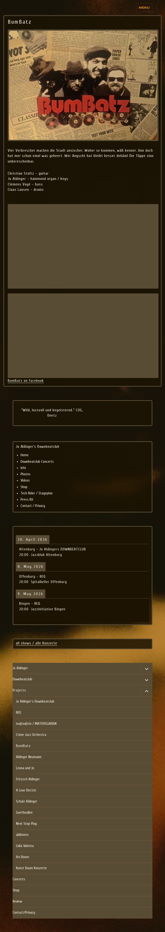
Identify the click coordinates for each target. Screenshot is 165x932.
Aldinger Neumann (28, 757)
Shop (24, 487)
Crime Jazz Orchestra (31, 735)
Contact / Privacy (33, 506)
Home (25, 455)
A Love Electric (26, 790)
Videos (25, 480)
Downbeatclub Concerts (37, 462)
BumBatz (23, 746)
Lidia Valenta (25, 846)
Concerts (19, 879)
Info (23, 468)
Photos (26, 474)
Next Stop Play (26, 824)
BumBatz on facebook (26, 380)
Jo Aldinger (20, 668)
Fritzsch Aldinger (28, 779)
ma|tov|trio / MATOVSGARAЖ (36, 724)
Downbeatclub (22, 679)
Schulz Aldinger (26, 801)
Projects (19, 690)
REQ (18, 713)
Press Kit (27, 500)
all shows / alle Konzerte (36, 643)
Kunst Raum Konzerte (31, 868)
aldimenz (22, 835)
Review (17, 901)
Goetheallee (24, 813)
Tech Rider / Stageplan (37, 493)
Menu (144, 7)
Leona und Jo (25, 768)
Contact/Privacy (24, 913)
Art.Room (22, 857)
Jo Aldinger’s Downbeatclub (35, 701)
